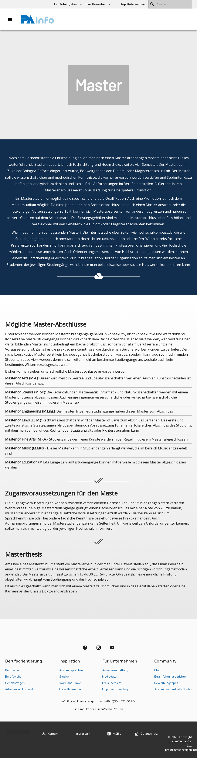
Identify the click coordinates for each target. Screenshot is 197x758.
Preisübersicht (111, 683)
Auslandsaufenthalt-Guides (173, 689)
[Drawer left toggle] (10, 19)
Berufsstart (12, 670)
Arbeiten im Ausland (19, 689)
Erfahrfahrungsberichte (170, 677)
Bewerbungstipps (166, 683)
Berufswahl (13, 677)
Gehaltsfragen (15, 683)
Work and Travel (70, 683)
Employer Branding (115, 689)
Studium (64, 677)
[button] (133, 4)
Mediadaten (110, 677)
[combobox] (170, 4)
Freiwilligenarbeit (71, 689)
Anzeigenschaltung (115, 670)
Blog (157, 670)
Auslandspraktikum (72, 670)
